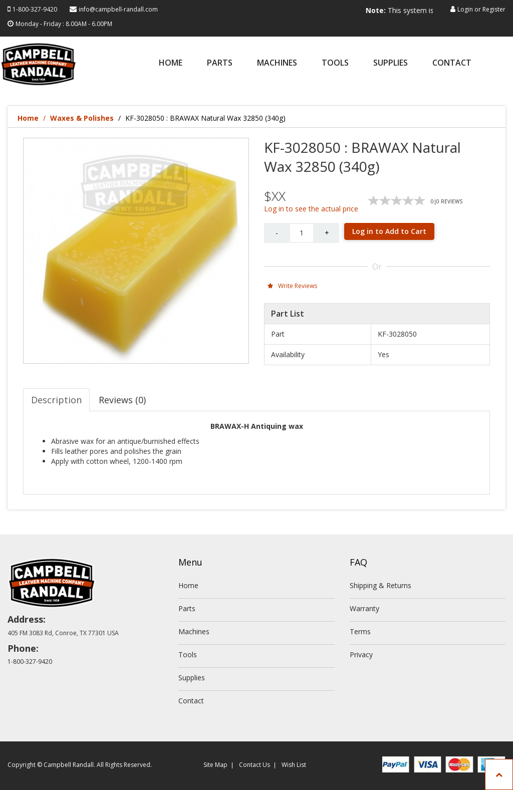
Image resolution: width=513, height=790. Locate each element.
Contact (451, 63)
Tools (335, 63)
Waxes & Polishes (82, 118)
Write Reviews (292, 286)
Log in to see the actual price (311, 208)
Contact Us (254, 764)
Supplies (390, 63)
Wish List (294, 764)
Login (465, 9)
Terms (360, 631)
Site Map (215, 764)
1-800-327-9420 (35, 9)
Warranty (364, 608)
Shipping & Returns (380, 585)
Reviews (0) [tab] (122, 400)
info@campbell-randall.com (118, 9)
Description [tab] (56, 400)
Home (170, 63)
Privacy (361, 654)
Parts (219, 63)
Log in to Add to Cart (389, 231)
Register (493, 9)
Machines (277, 63)
